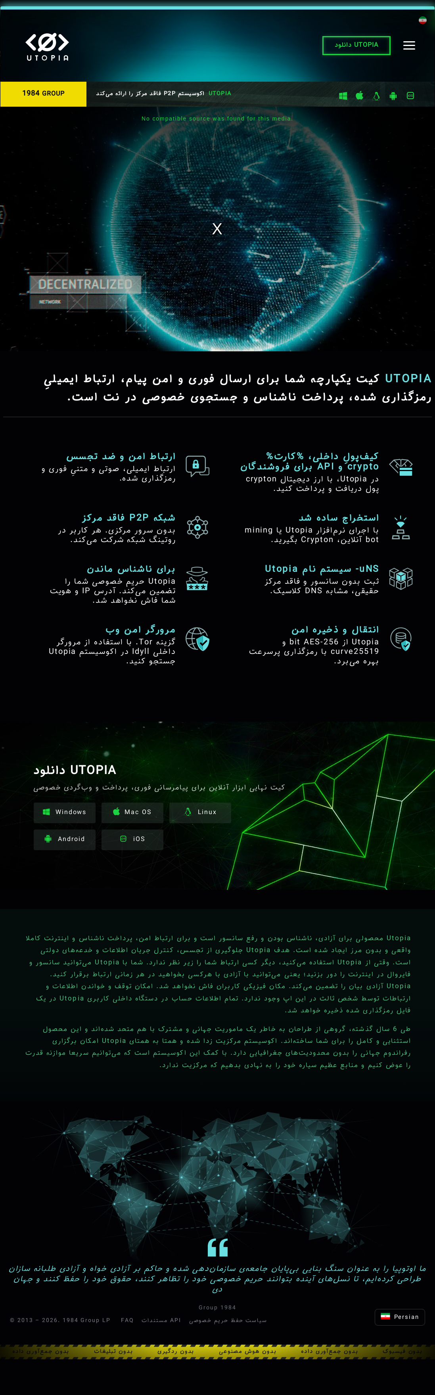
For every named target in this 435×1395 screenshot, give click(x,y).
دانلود (356, 45)
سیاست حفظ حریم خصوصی (228, 1320)
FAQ (127, 1320)
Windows (64, 813)
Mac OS (132, 812)
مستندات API (161, 1320)
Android (64, 840)
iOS (132, 840)
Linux (200, 813)
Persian (400, 1317)
